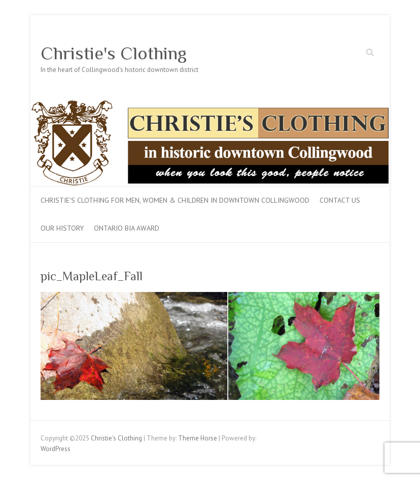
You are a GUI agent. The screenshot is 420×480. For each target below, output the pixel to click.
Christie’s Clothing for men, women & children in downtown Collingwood (175, 200)
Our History (62, 228)
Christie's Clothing (114, 53)
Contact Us (340, 200)
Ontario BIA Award (126, 228)
